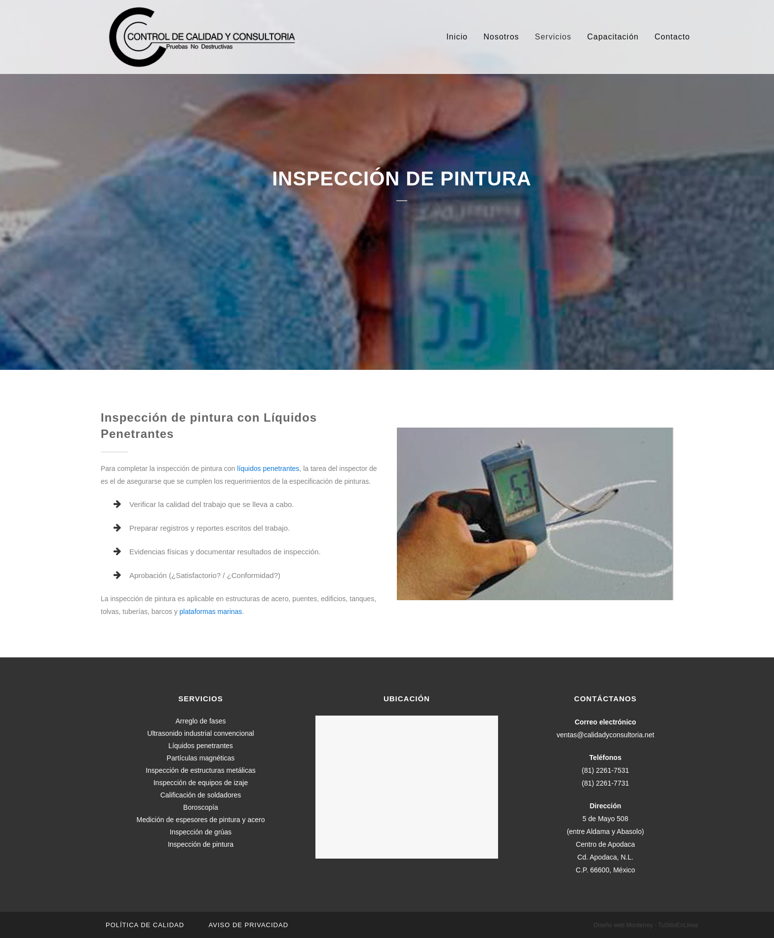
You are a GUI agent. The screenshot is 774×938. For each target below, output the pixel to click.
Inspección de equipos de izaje (201, 783)
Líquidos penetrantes (200, 746)
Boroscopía (200, 807)
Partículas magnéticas (201, 758)
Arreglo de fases (201, 721)
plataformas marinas (211, 611)
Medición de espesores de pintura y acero (201, 820)
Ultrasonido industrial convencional (200, 733)
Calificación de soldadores (200, 795)
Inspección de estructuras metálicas (201, 770)
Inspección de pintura (200, 844)
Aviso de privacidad (249, 925)
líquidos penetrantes (268, 468)
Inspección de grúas (201, 832)
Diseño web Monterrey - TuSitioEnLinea (646, 925)
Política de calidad (145, 925)
